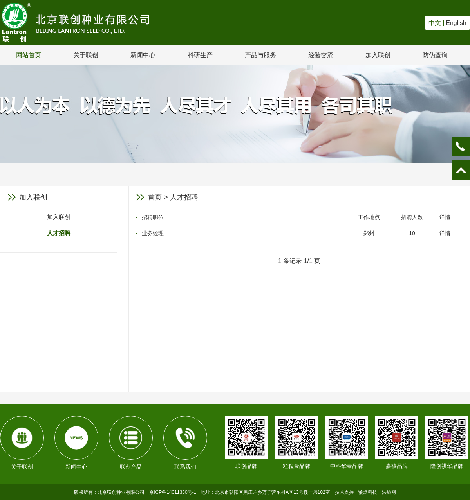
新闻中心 (142, 55)
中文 (434, 23)
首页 (155, 197)
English (456, 23)
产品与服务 (260, 55)
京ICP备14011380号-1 (172, 492)
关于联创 (85, 55)
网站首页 (28, 55)
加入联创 (377, 55)
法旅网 (389, 492)
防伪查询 (435, 55)
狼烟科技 (367, 492)
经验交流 (320, 55)
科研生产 (200, 55)
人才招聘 (58, 233)
